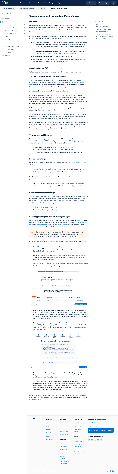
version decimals (68, 147)
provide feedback (58, 28)
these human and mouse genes (76, 163)
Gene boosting (34, 220)
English (102, 471)
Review (46, 375)
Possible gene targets (102, 31)
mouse (31, 141)
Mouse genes (53, 207)
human (82, 139)
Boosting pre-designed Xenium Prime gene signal (104, 37)
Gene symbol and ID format (103, 29)
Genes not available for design (104, 34)
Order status (91, 3)
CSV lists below (45, 143)
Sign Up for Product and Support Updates (100, 430)
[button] (24, 24)
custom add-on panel (42, 224)
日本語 (111, 471)
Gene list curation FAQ (102, 26)
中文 (106, 471)
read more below (76, 54)
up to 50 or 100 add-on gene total (76, 255)
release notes (62, 224)
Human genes (44, 207)
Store (100, 3)
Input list (98, 24)
